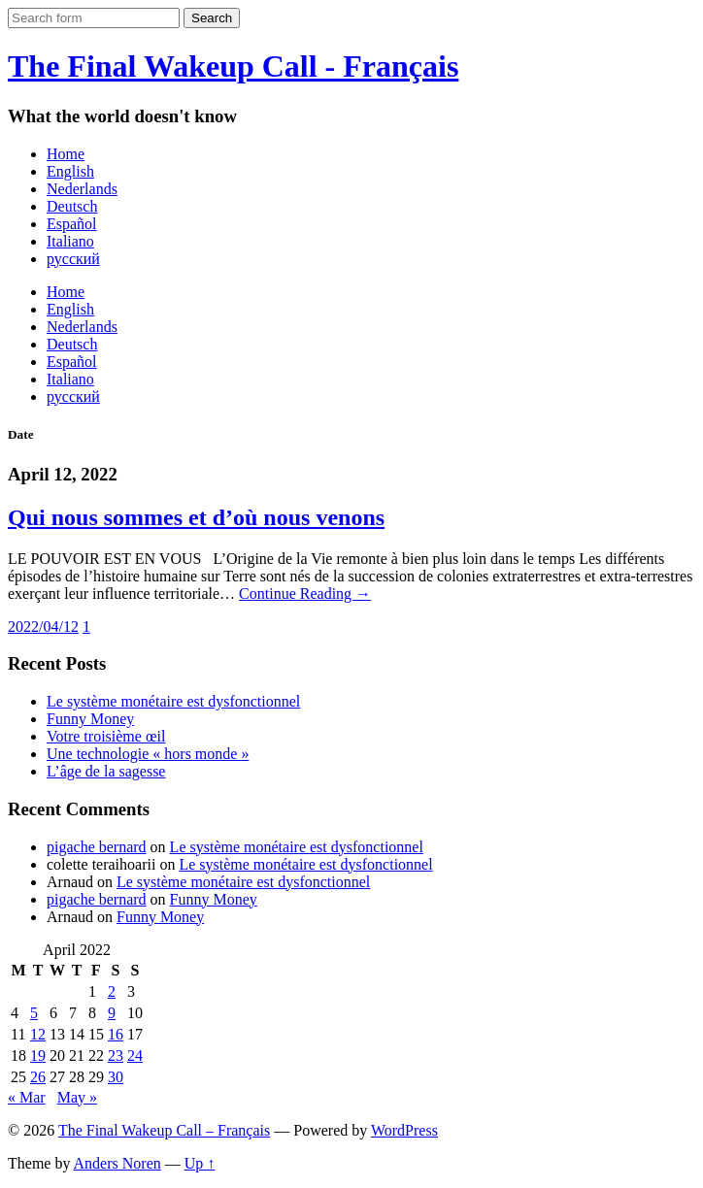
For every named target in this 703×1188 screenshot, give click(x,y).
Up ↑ (200, 1163)
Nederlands (82, 189)
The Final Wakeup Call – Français (164, 1130)
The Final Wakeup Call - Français (233, 66)
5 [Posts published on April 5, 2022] (34, 1013)
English (70, 171)
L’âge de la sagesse (106, 771)
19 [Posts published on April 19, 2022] (38, 1055)
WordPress (404, 1130)
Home (65, 154)
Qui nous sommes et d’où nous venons (196, 517)
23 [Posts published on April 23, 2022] (115, 1055)
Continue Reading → (305, 593)
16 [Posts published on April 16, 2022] (115, 1034)
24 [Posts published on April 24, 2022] (135, 1055)
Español (72, 223)
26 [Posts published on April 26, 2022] (38, 1077)
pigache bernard (97, 847)
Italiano (70, 241)
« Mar (27, 1097)
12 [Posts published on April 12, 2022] (38, 1034)
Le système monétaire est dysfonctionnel (173, 701)
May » (77, 1097)
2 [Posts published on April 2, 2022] (112, 991)
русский (73, 258)
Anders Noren (117, 1163)
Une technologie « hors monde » (148, 753)
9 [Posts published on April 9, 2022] (112, 1013)
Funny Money (90, 718)
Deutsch (72, 206)
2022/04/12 (43, 626)
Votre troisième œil (106, 736)
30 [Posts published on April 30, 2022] (115, 1077)
